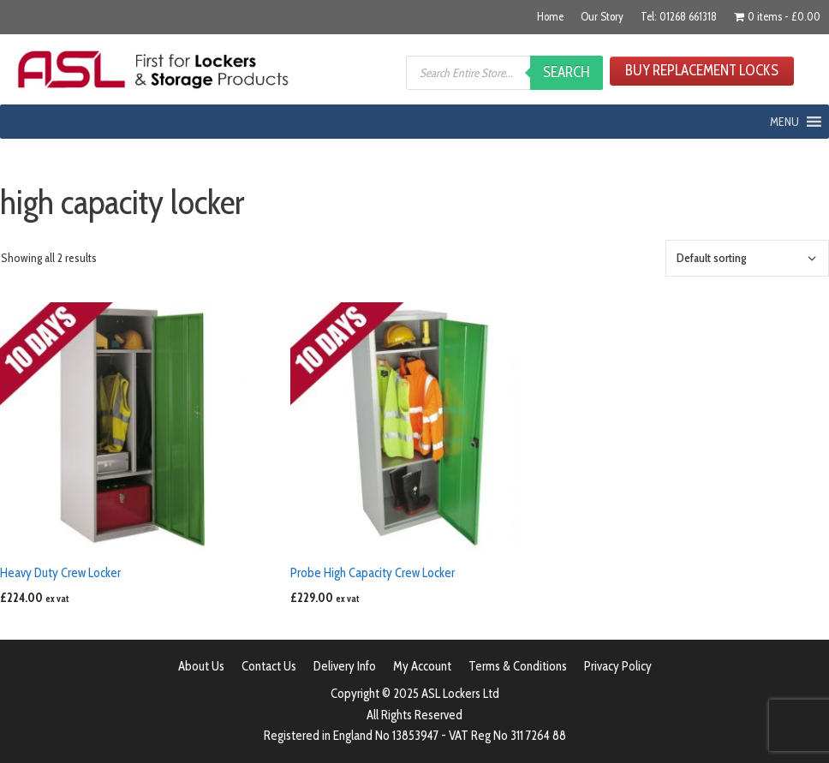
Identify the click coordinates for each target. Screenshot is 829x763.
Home (550, 16)
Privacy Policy (618, 666)
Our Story (602, 16)
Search (566, 71)
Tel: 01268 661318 (679, 16)
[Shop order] (747, 258)
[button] (784, 121)
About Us (201, 666)
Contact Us (269, 666)
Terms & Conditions (517, 666)
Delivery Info (344, 666)
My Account (422, 666)
